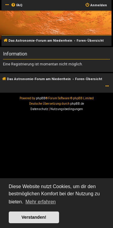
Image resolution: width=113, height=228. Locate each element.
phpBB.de (77, 103)
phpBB (41, 98)
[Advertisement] (56, 171)
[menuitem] (16, 5)
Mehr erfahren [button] (40, 201)
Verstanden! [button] (33, 217)
